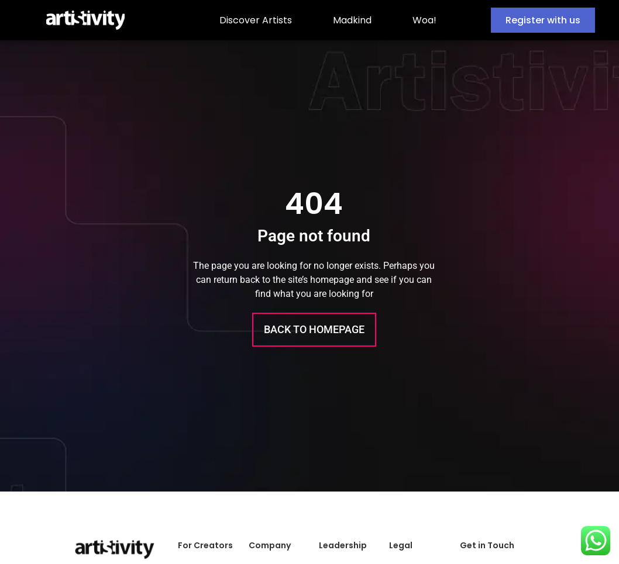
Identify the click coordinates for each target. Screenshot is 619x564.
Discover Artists (255, 20)
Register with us (542, 20)
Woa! (424, 20)
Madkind (352, 20)
